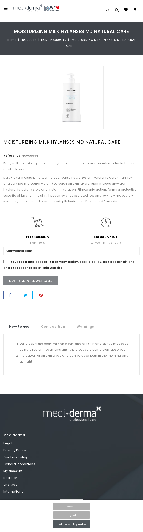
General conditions (19, 464)
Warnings (85, 326)
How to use (19, 326)
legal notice (27, 268)
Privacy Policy (14, 450)
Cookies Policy (15, 457)
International (13, 491)
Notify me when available (30, 281)
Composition (53, 326)
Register (10, 478)
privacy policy (66, 262)
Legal (7, 443)
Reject (71, 515)
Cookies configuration (71, 524)
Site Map (10, 484)
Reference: (12, 156)
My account (12, 471)
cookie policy (90, 262)
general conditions (118, 262)
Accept (72, 506)
